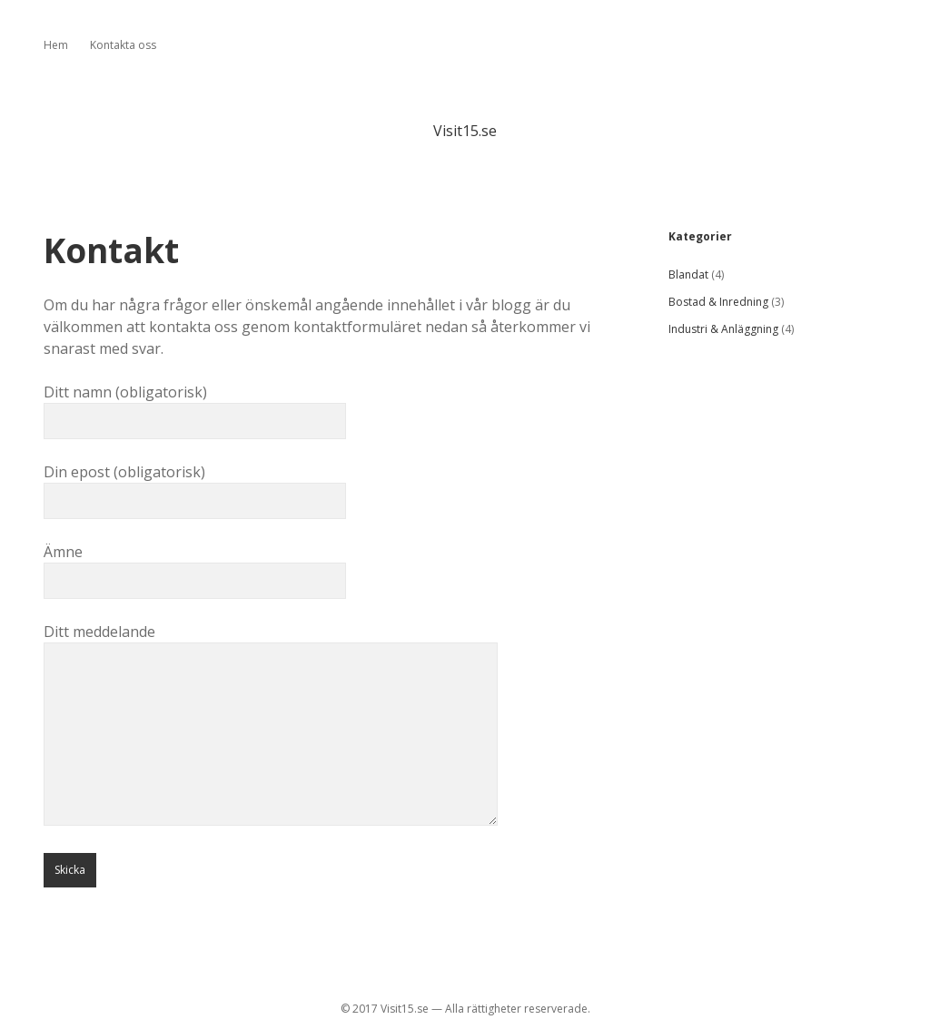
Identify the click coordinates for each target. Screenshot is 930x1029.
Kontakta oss (123, 45)
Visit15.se (465, 131)
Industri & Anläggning (723, 329)
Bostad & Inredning (718, 301)
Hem (56, 45)
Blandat (688, 274)
